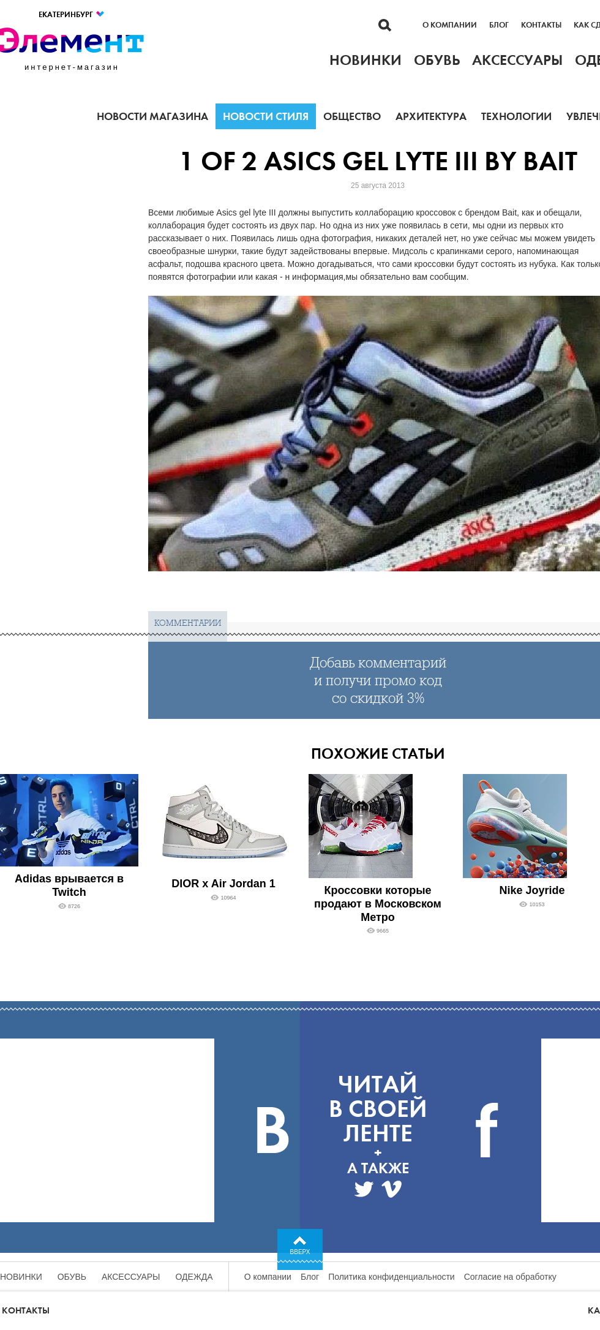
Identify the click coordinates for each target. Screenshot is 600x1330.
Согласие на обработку (510, 1276)
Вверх (300, 1252)
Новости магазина (152, 116)
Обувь (72, 1276)
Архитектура (431, 116)
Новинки (21, 1276)
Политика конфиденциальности (391, 1276)
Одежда (194, 1276)
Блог (499, 25)
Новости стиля (266, 116)
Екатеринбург (72, 14)
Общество (352, 116)
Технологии (516, 116)
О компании (449, 25)
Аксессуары (131, 1276)
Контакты (541, 25)
